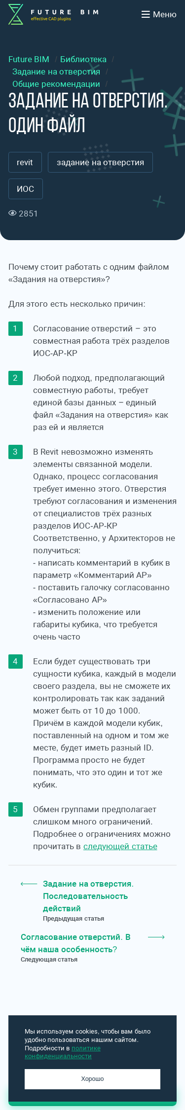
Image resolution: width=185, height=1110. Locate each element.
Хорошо (92, 1078)
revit (25, 162)
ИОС (25, 189)
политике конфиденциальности (63, 1052)
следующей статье (120, 846)
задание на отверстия (100, 162)
